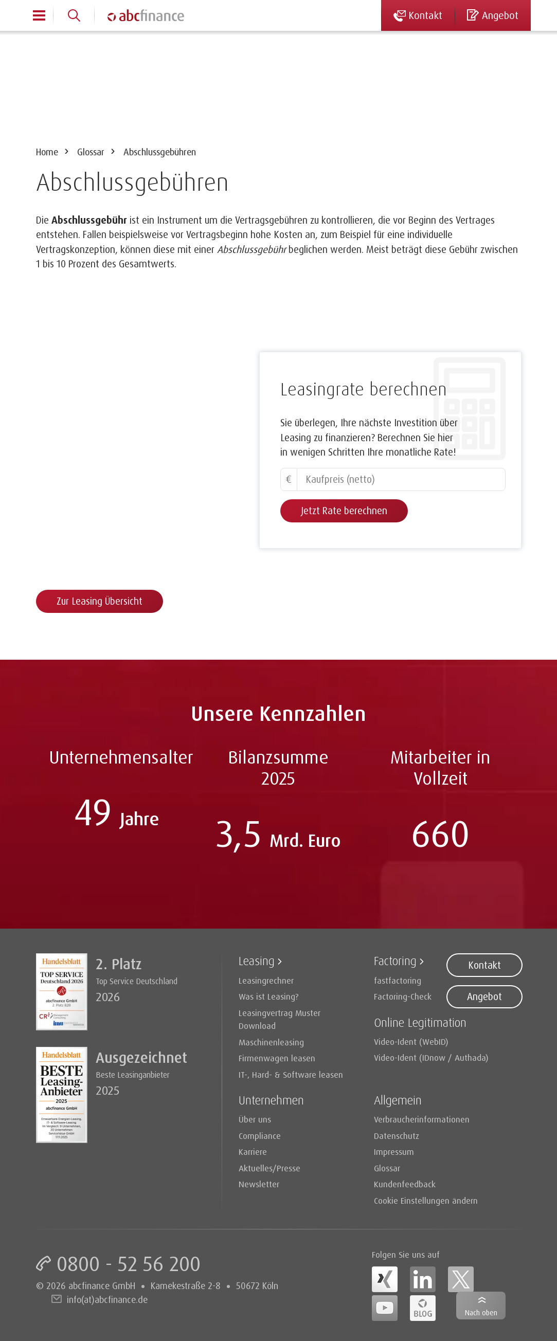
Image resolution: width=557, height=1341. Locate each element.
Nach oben (481, 1312)
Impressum (394, 1151)
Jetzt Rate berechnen (344, 510)
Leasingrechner (266, 980)
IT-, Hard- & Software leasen (291, 1074)
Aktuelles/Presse (269, 1168)
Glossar (90, 151)
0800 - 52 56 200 (129, 1263)
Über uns (255, 1119)
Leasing (257, 960)
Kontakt (484, 965)
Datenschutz (396, 1135)
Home (47, 151)
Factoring (395, 960)
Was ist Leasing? (269, 996)
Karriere (253, 1151)
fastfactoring (397, 980)
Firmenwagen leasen (277, 1058)
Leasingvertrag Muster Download (279, 1019)
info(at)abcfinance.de (107, 1299)
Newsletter (259, 1184)
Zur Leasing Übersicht (99, 601)
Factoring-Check (403, 996)
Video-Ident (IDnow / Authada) (431, 1057)
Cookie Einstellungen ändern (426, 1200)
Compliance (260, 1135)
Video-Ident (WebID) (411, 1041)
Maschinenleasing (271, 1042)
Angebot (484, 996)
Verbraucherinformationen (422, 1119)
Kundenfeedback (405, 1184)
